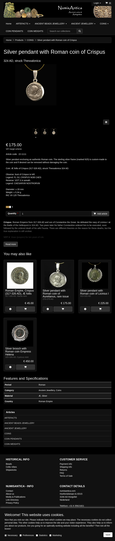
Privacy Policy (12, 503)
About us (10, 494)
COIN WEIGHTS (12, 444)
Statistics (41, 535)
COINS (7, 433)
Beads (9, 464)
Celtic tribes (11, 467)
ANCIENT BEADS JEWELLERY (19, 423)
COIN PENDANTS (13, 439)
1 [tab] (35, 137)
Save (108, 535)
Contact (9, 491)
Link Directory (12, 500)
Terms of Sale (66, 476)
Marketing (55, 535)
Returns (63, 470)
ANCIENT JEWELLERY (15, 428)
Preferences (27, 535)
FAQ (62, 473)
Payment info (66, 464)
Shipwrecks (11, 470)
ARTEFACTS (10, 418)
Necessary (11, 535)
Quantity (12, 213)
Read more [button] (11, 244)
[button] (97, 3)
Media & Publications (15, 497)
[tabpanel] (35, 131)
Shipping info (66, 467)
